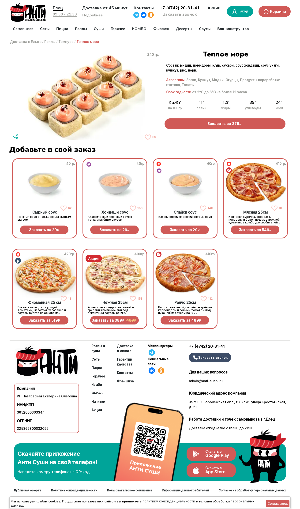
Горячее (118, 28)
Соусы (204, 28)
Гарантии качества (124, 361)
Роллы (81, 28)
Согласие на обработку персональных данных (252, 490)
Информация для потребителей (185, 490)
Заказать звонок (180, 14)
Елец (58, 8)
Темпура (66, 41)
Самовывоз (23, 28)
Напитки (98, 401)
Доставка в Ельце (25, 41)
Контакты (144, 8)
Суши (99, 28)
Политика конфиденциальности (74, 490)
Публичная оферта (27, 490)
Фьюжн (97, 393)
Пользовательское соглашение (129, 490)
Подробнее (92, 15)
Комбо (96, 385)
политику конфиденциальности (168, 501)
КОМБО (139, 28)
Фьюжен (161, 28)
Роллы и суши (98, 348)
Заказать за (44, 229)
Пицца (62, 28)
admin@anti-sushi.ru (206, 381)
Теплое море (87, 41)
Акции (214, 8)
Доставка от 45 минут (105, 8)
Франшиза (125, 381)
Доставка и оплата (125, 348)
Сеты (44, 28)
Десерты (184, 28)
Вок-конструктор (233, 28)
